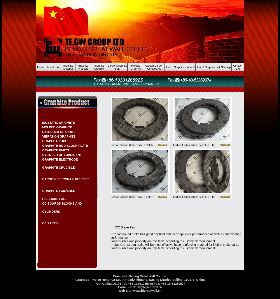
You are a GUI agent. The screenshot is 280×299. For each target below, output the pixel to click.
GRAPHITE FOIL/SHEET (59, 191)
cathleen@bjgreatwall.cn (145, 287)
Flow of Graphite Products (180, 67)
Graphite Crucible (99, 67)
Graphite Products (83, 67)
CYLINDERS (51, 211)
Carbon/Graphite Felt (117, 67)
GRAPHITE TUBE (54, 141)
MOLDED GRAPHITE (57, 127)
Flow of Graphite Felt (208, 67)
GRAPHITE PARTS (55, 150)
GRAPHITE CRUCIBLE (58, 167)
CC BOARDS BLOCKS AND (62, 203)
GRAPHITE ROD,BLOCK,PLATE (65, 145)
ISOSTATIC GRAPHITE (58, 122)
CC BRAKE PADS (55, 199)
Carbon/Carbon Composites (154, 67)
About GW (53, 67)
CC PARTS (50, 223)
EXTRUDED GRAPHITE (59, 132)
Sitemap (226, 67)
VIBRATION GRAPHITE (58, 136)
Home (40, 67)
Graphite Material (68, 67)
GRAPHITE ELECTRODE (60, 159)
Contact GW (237, 67)
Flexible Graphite (136, 67)
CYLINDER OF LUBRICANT (62, 155)
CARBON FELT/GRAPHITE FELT (65, 179)
